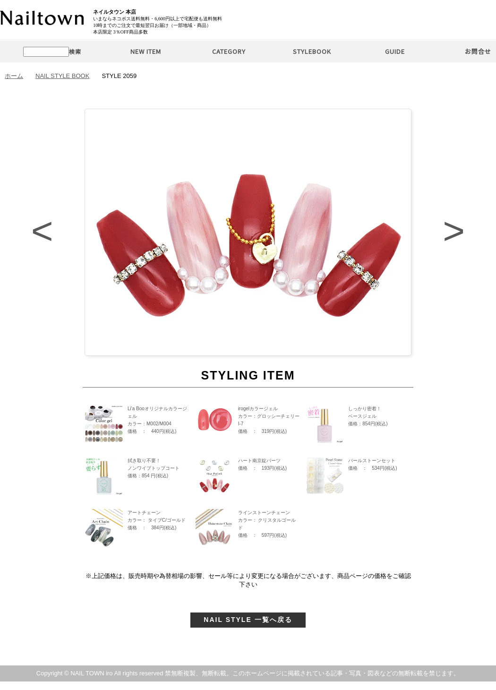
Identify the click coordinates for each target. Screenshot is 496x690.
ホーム (14, 75)
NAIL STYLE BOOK (62, 75)
